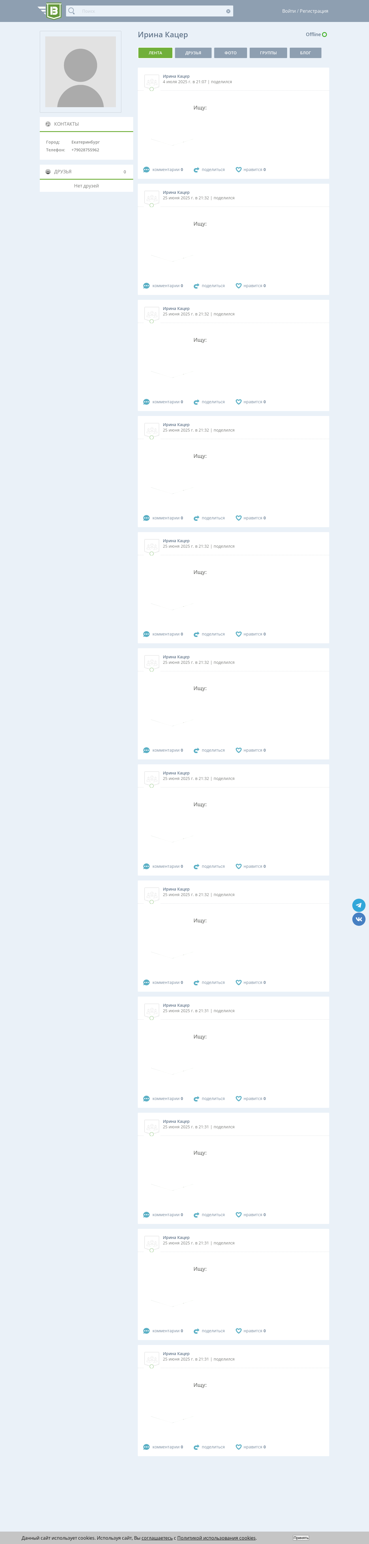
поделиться (213, 169)
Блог (305, 52)
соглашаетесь (157, 1538)
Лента (155, 52)
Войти (289, 11)
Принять (300, 1538)
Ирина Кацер (176, 76)
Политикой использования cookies (216, 1538)
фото (231, 52)
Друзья (193, 52)
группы (268, 52)
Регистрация (314, 11)
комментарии (168, 169)
